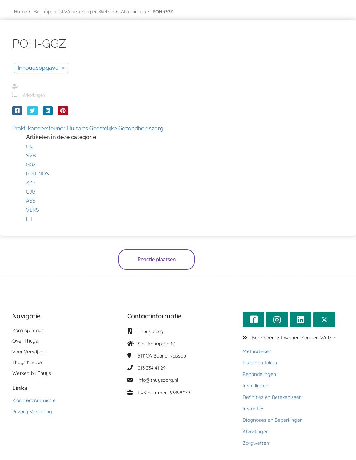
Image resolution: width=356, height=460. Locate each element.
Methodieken (257, 351)
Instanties (254, 408)
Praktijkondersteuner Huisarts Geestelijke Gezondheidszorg (87, 128)
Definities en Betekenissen (272, 397)
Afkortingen (34, 95)
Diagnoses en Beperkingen (273, 420)
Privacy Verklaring (32, 412)
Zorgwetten (256, 443)
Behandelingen (259, 374)
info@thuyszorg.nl (158, 380)
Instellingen (255, 386)
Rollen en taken (260, 363)
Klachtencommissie (34, 400)
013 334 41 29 (152, 368)
